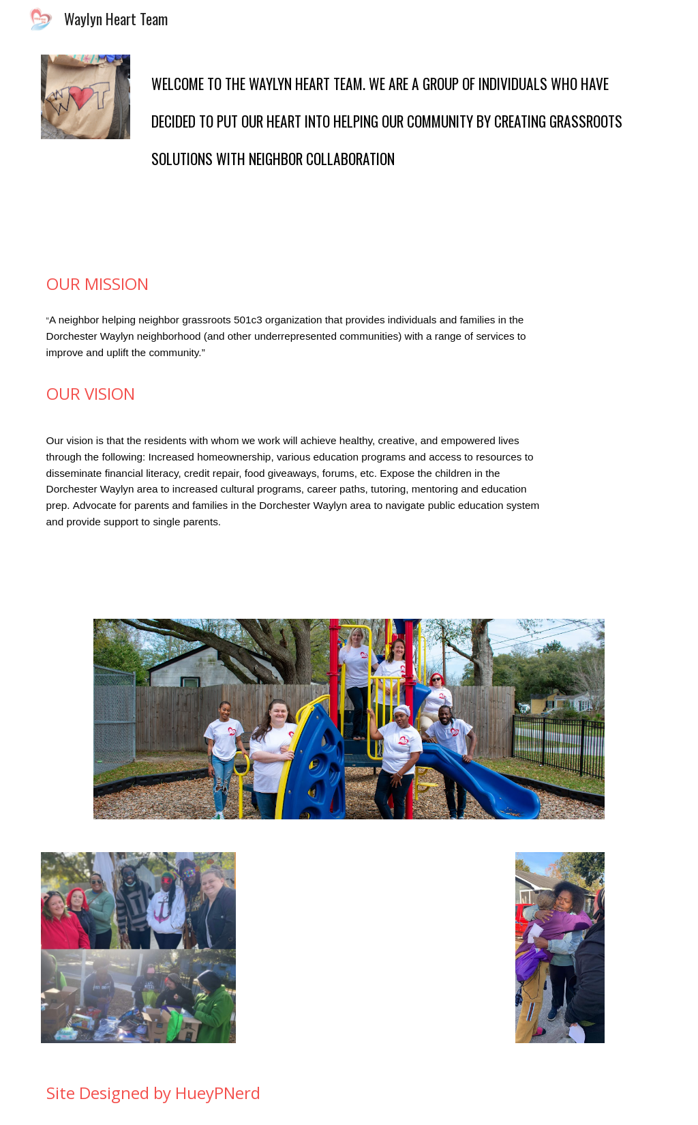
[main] (401, 144)
